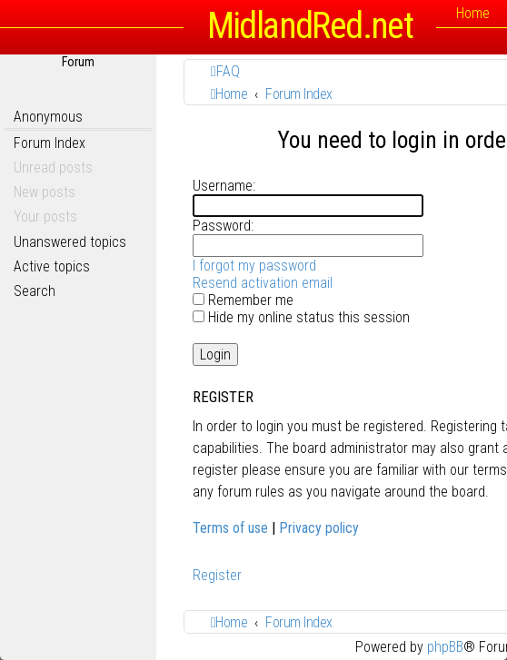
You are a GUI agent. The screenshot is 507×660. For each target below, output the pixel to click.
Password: (223, 225)
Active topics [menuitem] (52, 266)
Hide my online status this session (301, 317)
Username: (224, 185)
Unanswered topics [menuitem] (70, 242)
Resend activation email (263, 282)
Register (217, 575)
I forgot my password (254, 265)
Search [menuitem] (34, 291)
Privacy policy (319, 528)
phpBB (445, 646)
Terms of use (230, 528)
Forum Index (49, 143)
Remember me (243, 300)
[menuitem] (225, 71)
